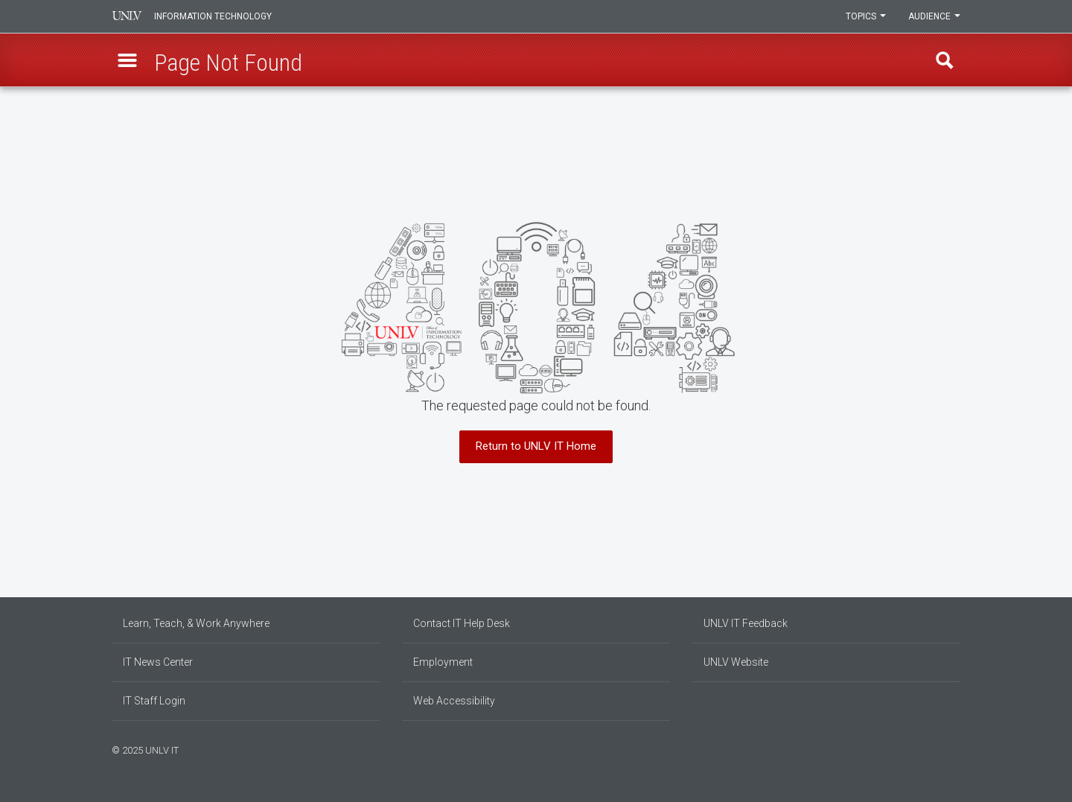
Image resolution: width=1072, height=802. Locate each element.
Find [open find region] (945, 60)
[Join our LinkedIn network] (941, 748)
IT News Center (158, 662)
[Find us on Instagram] (934, 748)
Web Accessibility (454, 701)
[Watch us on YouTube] (956, 748)
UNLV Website (736, 662)
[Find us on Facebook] (927, 748)
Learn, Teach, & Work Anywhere (196, 623)
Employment (443, 662)
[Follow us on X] (949, 748)
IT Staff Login (154, 701)
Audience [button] (934, 16)
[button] (127, 60)
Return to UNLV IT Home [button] (536, 446)
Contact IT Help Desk (461, 623)
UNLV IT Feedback (746, 623)
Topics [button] (866, 16)
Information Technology (213, 16)
